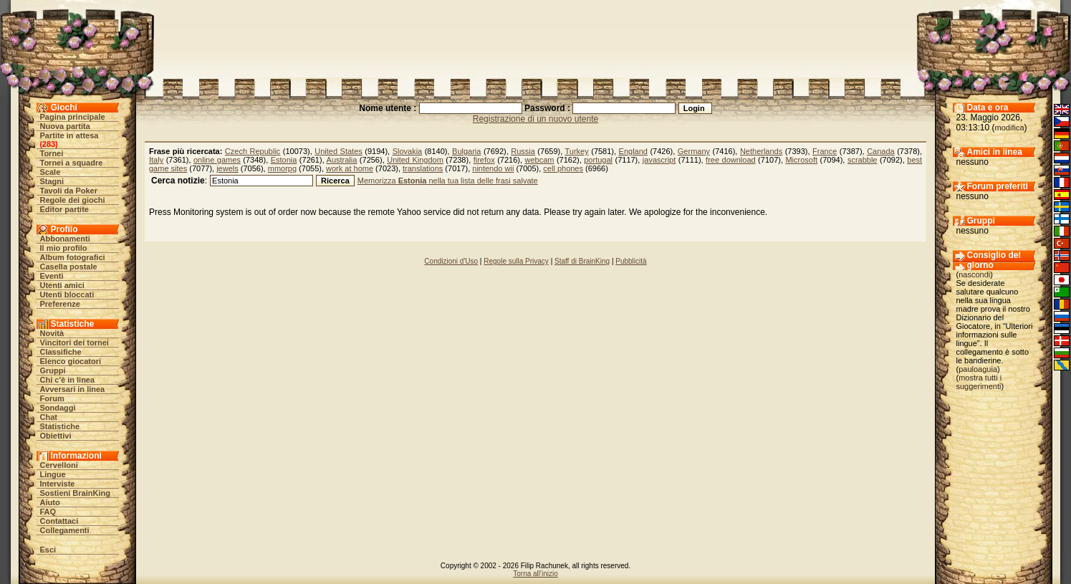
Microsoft (801, 159)
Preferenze (60, 304)
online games (217, 159)
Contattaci (59, 521)
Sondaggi (58, 407)
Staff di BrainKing (582, 261)
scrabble (862, 159)
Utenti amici (62, 285)
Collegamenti (65, 530)
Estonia (284, 159)
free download (731, 159)
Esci (48, 549)
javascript (659, 159)
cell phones (563, 168)
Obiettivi (56, 435)
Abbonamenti (65, 238)
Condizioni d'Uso (451, 261)
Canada (881, 151)
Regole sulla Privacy (516, 261)
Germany (694, 151)
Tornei (52, 153)
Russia (523, 151)
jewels (227, 168)
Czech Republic (252, 151)
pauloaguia (978, 369)
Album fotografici (72, 257)
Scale (50, 172)
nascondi (974, 274)
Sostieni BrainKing (75, 493)
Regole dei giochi (72, 200)
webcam (539, 159)
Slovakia (408, 151)
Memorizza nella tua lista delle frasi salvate (447, 180)
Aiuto (50, 502)
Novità (52, 333)
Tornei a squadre (71, 162)
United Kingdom (415, 159)
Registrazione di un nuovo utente (535, 119)
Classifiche (61, 352)
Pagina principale (72, 117)
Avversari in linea (72, 389)
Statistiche (60, 426)
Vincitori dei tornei (74, 342)
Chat (48, 417)
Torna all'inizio (535, 574)
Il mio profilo (63, 248)
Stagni (52, 181)
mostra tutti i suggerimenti (979, 382)
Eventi (52, 276)
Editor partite (64, 209)
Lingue (53, 474)
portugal (598, 159)
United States (338, 151)
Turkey (577, 151)
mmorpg (282, 168)
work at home (349, 168)
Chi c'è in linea (67, 379)
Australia (342, 159)
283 (48, 144)
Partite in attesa (69, 135)
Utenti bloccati (67, 294)
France (824, 151)
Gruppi (53, 370)
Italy (156, 159)
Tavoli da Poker (69, 190)
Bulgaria (466, 151)
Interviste (57, 483)
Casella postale (68, 266)
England (633, 151)
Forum (52, 398)
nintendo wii (493, 168)
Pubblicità (630, 261)
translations (423, 168)
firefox (484, 159)
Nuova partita (65, 126)
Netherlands (761, 151)
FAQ (48, 511)
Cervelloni (59, 465)
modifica (1009, 127)
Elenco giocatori (71, 361)
